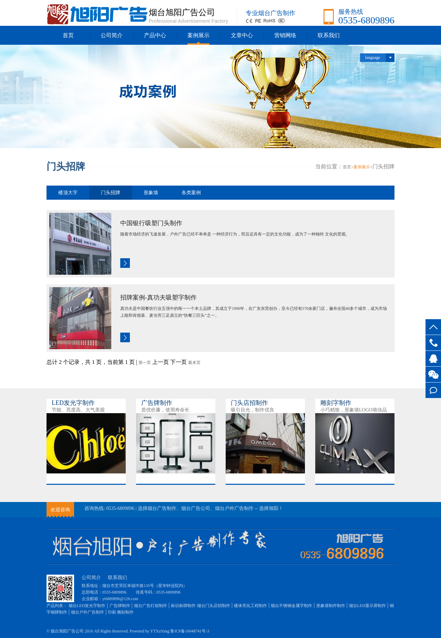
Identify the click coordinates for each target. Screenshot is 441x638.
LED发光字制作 (73, 402)
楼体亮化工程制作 (250, 605)
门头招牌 (110, 192)
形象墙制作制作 (330, 605)
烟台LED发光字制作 (87, 605)
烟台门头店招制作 (213, 605)
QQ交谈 (433, 358)
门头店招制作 (249, 402)
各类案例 (191, 192)
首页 (68, 35)
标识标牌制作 (183, 605)
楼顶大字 (68, 192)
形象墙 (151, 192)
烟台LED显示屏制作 (367, 605)
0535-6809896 (433, 343)
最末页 (194, 362)
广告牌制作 (156, 402)
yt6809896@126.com (120, 598)
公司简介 (112, 35)
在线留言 (433, 390)
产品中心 (155, 35)
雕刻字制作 (335, 402)
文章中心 (242, 35)
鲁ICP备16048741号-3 (189, 631)
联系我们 (329, 35)
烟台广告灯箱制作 (150, 605)
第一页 (145, 362)
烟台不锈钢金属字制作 (291, 605)
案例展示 (198, 35)
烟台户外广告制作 (87, 612)
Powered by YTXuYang (149, 631)
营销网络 (285, 35)
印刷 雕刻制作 (121, 612)
